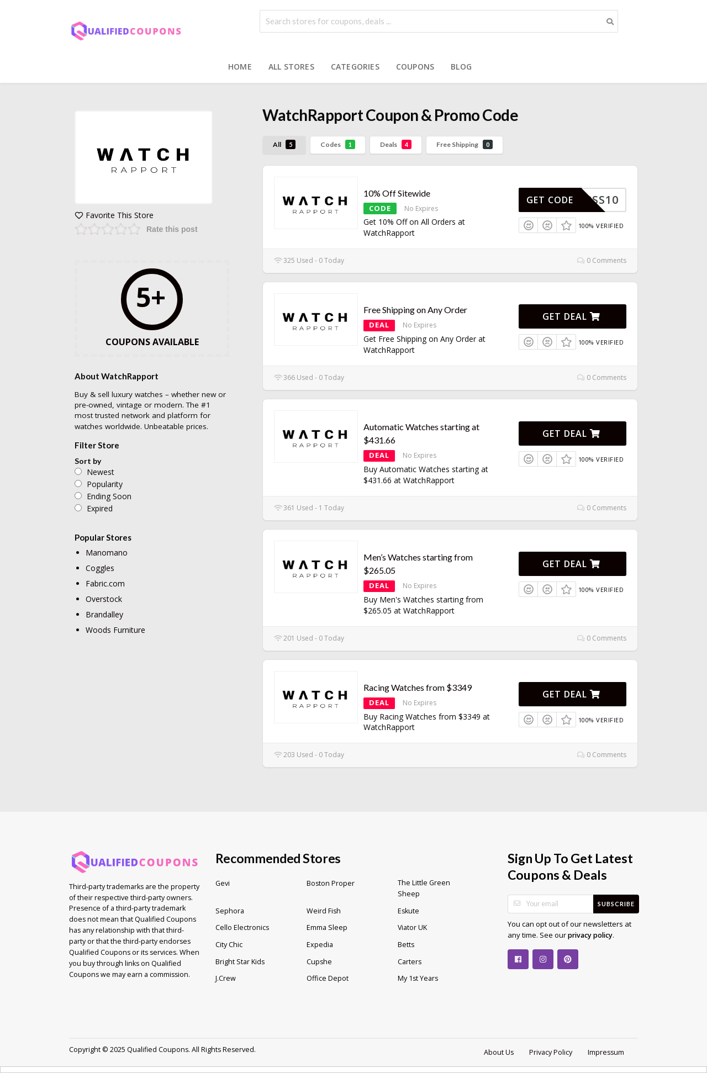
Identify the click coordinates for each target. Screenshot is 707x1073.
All (284, 144)
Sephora (229, 911)
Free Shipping (464, 144)
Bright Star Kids (240, 961)
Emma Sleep (327, 927)
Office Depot (328, 978)
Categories (355, 66)
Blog (461, 66)
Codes (337, 144)
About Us (499, 1052)
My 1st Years (418, 978)
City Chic (228, 944)
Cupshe (319, 961)
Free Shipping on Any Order (415, 309)
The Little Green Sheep (424, 888)
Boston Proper (331, 883)
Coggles (100, 568)
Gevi (222, 883)
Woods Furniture (115, 630)
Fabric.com (105, 583)
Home (240, 66)
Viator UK (412, 927)
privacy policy (590, 935)
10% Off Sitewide (396, 193)
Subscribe (616, 903)
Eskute (408, 911)
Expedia (320, 944)
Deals (395, 144)
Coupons (415, 66)
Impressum (606, 1052)
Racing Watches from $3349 (417, 687)
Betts (406, 944)
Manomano (107, 552)
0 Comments (601, 260)
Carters (409, 961)
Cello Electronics (242, 927)
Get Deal (571, 316)
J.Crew (225, 978)
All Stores (291, 66)
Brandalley (104, 614)
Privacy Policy (550, 1052)
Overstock (104, 599)
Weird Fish (324, 911)
